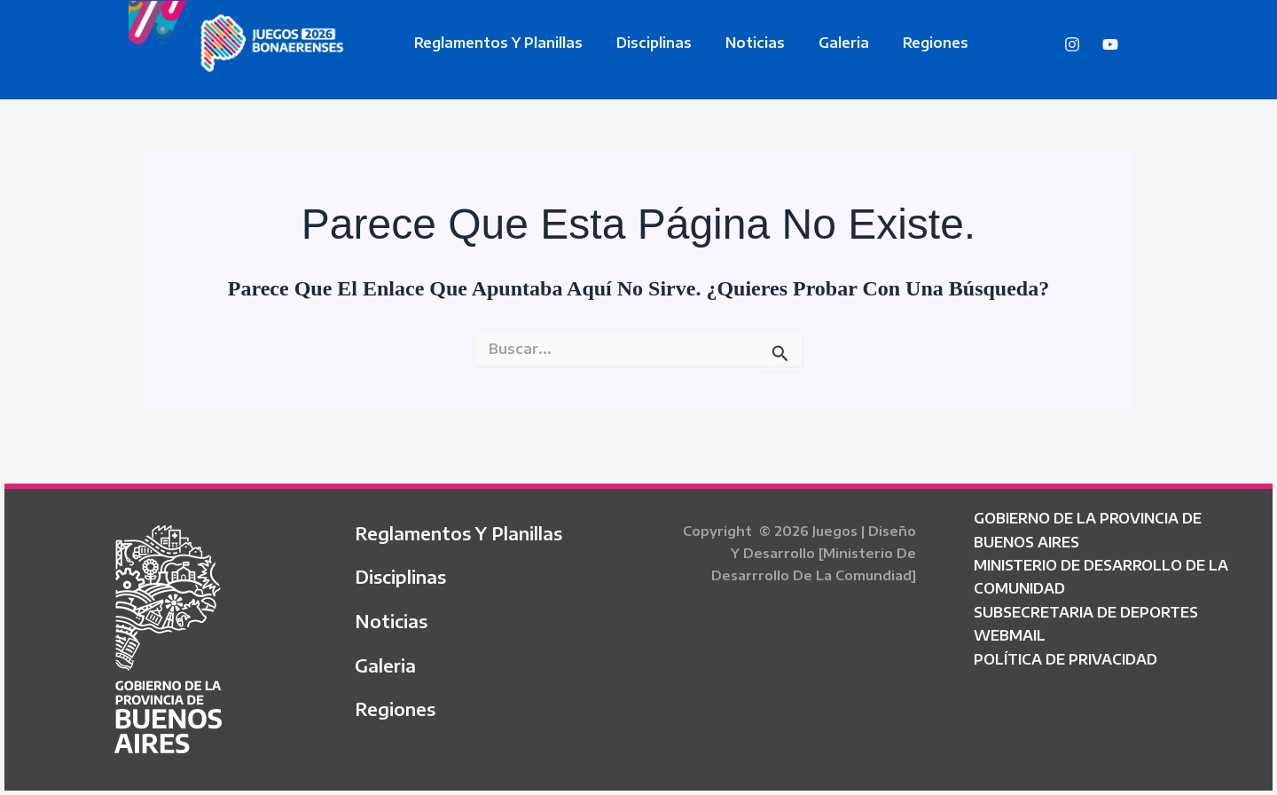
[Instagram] (1072, 44)
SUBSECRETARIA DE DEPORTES (1086, 612)
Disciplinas (646, 42)
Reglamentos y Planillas (495, 42)
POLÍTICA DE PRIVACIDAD (1065, 659)
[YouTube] (1110, 44)
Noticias (742, 42)
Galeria (825, 42)
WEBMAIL (1010, 635)
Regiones (911, 42)
